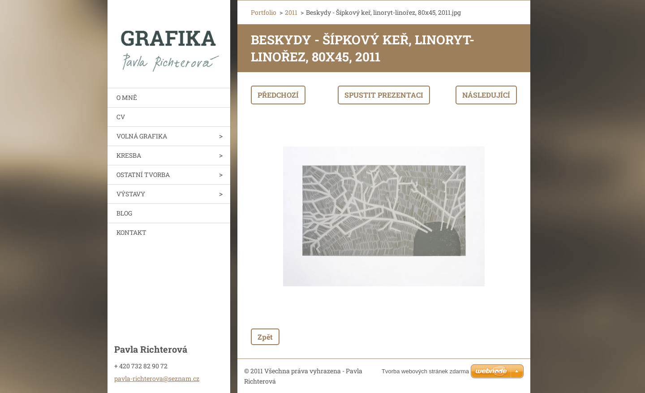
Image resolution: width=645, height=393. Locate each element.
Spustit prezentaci (383, 94)
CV (120, 116)
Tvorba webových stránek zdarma (425, 371)
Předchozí (278, 94)
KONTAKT (131, 232)
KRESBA (128, 155)
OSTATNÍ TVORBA (143, 174)
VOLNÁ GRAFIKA (141, 136)
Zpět (265, 336)
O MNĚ (126, 97)
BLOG (124, 213)
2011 (291, 12)
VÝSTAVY (130, 194)
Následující (486, 94)
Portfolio (263, 12)
